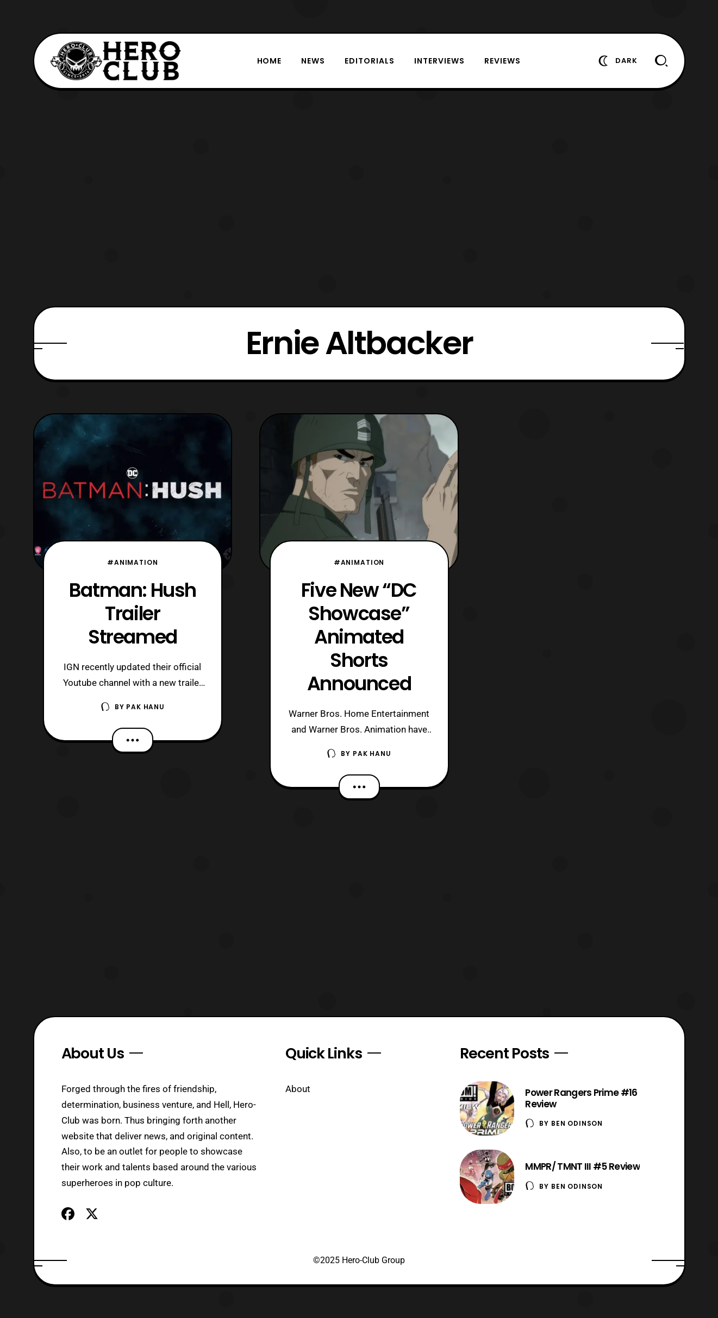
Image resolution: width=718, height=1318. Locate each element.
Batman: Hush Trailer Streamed (132, 613)
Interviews (439, 60)
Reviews (502, 60)
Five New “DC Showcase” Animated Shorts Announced (359, 637)
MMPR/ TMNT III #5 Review (582, 1166)
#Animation (132, 562)
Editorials (370, 60)
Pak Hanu (145, 706)
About (297, 1088)
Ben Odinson (577, 1123)
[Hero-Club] (116, 60)
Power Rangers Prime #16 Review (581, 1098)
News (313, 60)
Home (269, 60)
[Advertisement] (359, 198)
